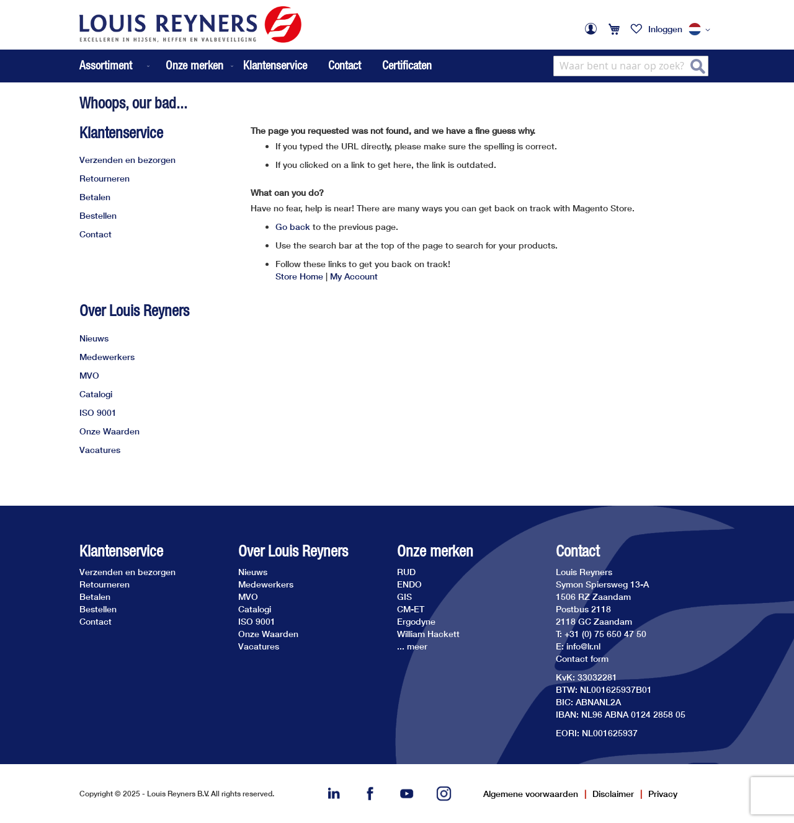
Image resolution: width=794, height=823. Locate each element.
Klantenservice (275, 65)
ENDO (409, 584)
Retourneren (104, 178)
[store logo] (190, 24)
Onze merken (435, 551)
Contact (344, 65)
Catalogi (95, 394)
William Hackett (428, 633)
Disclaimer (613, 793)
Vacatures (99, 449)
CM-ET (410, 609)
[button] (702, 30)
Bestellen (98, 215)
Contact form (582, 658)
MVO (89, 375)
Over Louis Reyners (134, 310)
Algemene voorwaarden (530, 793)
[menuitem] (115, 66)
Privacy (662, 793)
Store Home (299, 276)
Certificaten (407, 65)
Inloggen (665, 29)
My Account (354, 276)
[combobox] (630, 66)
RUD (406, 571)
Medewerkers (107, 356)
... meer (412, 646)
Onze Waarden (109, 431)
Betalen (94, 196)
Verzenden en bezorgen (127, 159)
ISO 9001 (98, 412)
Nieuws (94, 338)
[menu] (157, 66)
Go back (292, 226)
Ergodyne (416, 621)
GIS (404, 596)
